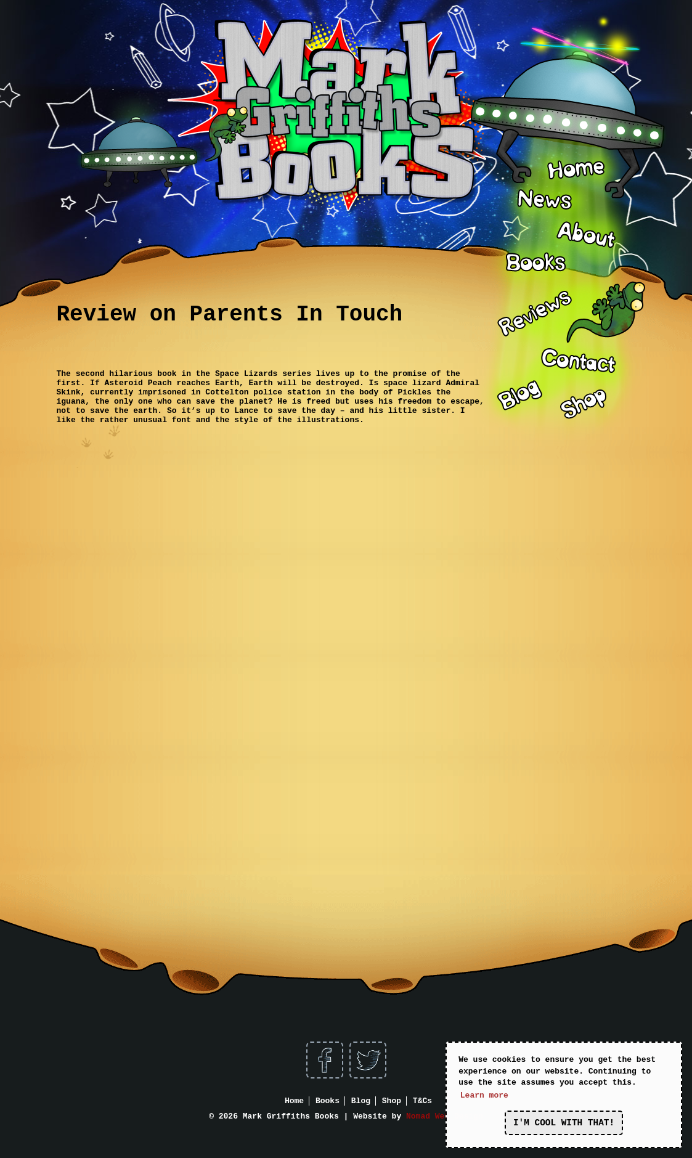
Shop (391, 1101)
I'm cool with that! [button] (563, 1123)
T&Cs (422, 1101)
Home (294, 1101)
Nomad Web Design (444, 1116)
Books (327, 1101)
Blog (360, 1101)
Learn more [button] (484, 1095)
